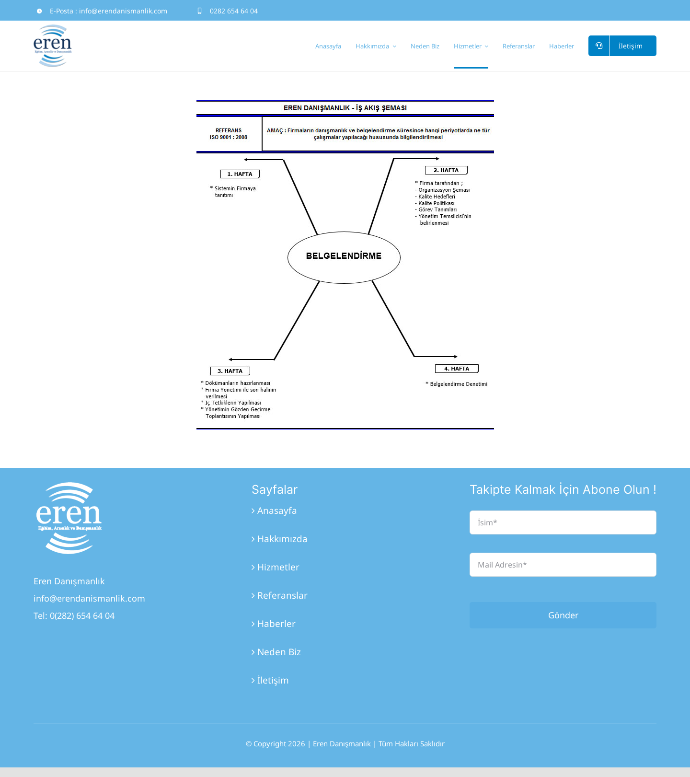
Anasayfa (277, 510)
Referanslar (282, 595)
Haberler (276, 623)
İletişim (273, 680)
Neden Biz (279, 652)
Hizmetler (278, 567)
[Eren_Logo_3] (69, 486)
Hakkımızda (282, 539)
